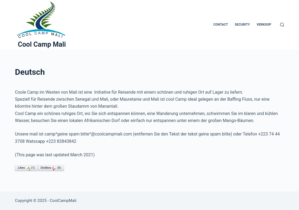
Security (242, 24)
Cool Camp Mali (42, 44)
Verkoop (264, 24)
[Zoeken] (282, 25)
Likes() (26, 168)
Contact (220, 24)
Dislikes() (51, 168)
